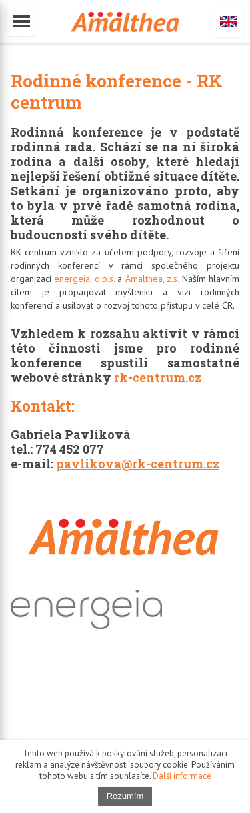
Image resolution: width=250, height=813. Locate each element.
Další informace (182, 776)
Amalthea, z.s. (153, 279)
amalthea (125, 22)
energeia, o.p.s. (84, 279)
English (228, 22)
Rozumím (125, 796)
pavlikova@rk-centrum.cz (137, 464)
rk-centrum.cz (157, 377)
